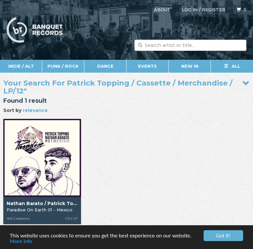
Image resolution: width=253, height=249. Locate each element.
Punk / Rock (63, 66)
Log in (190, 9)
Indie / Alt (21, 66)
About (162, 9)
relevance (35, 110)
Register (213, 9)
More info (21, 241)
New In (189, 66)
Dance (105, 66)
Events (147, 66)
